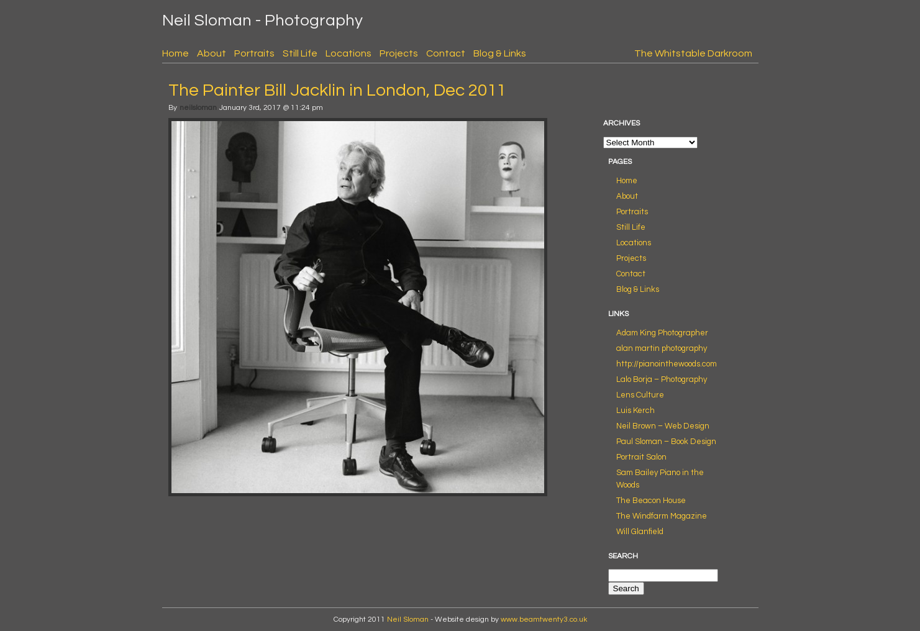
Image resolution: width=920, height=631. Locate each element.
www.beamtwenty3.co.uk (544, 619)
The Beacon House (651, 500)
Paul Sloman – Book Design (666, 441)
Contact (445, 53)
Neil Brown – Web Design (662, 426)
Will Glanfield (639, 531)
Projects (399, 53)
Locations (348, 53)
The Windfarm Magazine (661, 516)
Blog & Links (499, 53)
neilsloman (198, 108)
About (211, 53)
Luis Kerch (635, 410)
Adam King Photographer (662, 333)
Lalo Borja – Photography (661, 379)
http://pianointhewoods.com (666, 364)
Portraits (254, 53)
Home (175, 53)
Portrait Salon (641, 457)
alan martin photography (661, 348)
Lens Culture (640, 395)
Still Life (300, 53)
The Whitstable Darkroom (693, 53)
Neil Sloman (408, 619)
